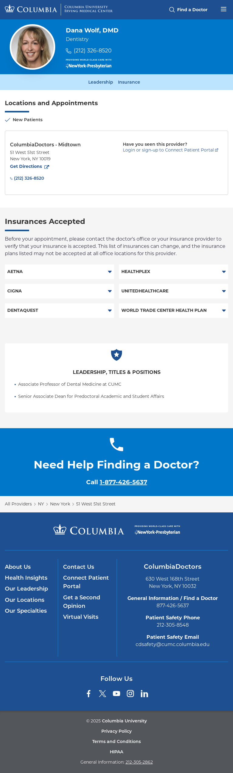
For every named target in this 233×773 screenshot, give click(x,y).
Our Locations (24, 600)
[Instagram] (130, 694)
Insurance (129, 82)
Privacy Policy (116, 731)
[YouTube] (116, 694)
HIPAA (116, 752)
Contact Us (78, 567)
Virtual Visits (80, 617)
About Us (18, 567)
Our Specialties (26, 611)
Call (116, 482)
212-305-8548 (173, 625)
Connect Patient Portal (86, 582)
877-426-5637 (173, 605)
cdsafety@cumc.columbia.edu (173, 644)
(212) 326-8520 (93, 50)
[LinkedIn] (144, 694)
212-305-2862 (139, 762)
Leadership (100, 82)
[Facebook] (89, 694)
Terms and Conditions (116, 741)
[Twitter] (102, 694)
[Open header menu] (223, 8)
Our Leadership (26, 588)
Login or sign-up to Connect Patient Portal (168, 150)
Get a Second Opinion (81, 601)
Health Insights (26, 578)
